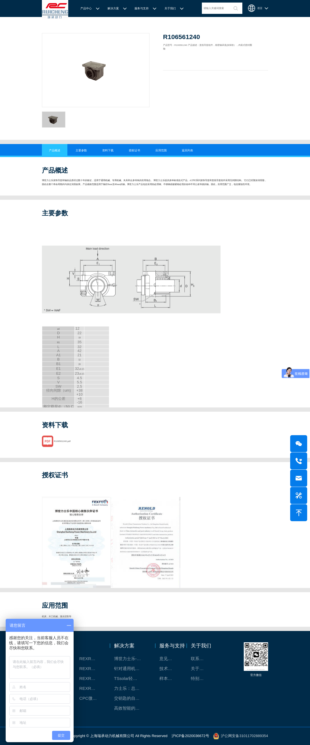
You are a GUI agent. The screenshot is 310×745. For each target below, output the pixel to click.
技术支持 (167, 668)
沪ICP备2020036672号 (190, 736)
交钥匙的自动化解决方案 (130, 698)
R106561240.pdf (62, 447)
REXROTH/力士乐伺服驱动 (91, 688)
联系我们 (199, 658)
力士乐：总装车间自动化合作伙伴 (130, 688)
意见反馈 (167, 658)
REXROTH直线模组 (91, 668)
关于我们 (170, 8)
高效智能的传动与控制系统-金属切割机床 (130, 708)
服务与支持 (141, 8)
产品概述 (54, 150)
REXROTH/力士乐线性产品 (91, 658)
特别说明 (199, 678)
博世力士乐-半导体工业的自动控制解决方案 (130, 658)
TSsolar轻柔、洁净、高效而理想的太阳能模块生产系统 (130, 678)
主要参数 (81, 150)
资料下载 (108, 150)
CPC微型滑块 (91, 698)
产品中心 (86, 8)
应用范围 (161, 150)
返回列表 (187, 150)
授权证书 (134, 150)
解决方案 (113, 8)
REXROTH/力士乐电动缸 (91, 678)
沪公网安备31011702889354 (244, 736)
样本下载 (167, 678)
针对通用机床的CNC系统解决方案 (130, 668)
